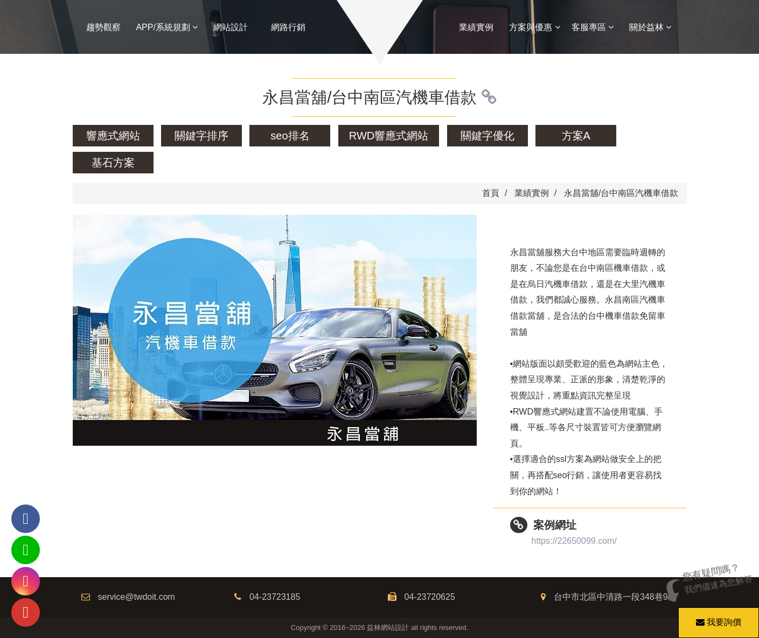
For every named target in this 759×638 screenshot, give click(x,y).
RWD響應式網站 (388, 136)
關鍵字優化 (487, 136)
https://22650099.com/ (574, 540)
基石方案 (113, 163)
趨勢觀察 (103, 27)
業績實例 (476, 27)
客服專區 (593, 27)
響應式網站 (113, 136)
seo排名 (289, 136)
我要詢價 (717, 617)
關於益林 (650, 27)
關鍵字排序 (201, 136)
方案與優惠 (534, 27)
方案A (576, 136)
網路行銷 (288, 27)
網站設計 (230, 27)
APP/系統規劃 (167, 27)
